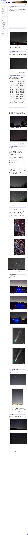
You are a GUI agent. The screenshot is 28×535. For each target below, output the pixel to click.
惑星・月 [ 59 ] (3, 18)
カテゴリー (10, 7)
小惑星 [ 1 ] (3, 26)
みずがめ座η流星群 (13, 6)
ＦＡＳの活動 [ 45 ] (3, 24)
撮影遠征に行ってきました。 (14, 274)
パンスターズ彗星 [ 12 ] (5, 22)
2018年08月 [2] (3, 34)
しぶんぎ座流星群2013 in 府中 (14, 369)
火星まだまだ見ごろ (3, 13)
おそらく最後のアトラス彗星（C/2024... (4, 7)
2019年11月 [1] (3, 31)
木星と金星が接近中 (3, 10)
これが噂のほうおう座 (13, 146)
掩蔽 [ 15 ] (2, 20)
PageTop (27, 534)
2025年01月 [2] (3, 29)
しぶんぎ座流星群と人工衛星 (14, 51)
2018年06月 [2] (3, 35)
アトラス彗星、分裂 (3, 9)
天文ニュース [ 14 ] (3, 17)
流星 (12, 7)
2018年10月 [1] (3, 33)
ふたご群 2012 (12, 414)
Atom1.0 (26, 4)
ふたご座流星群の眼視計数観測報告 (15, 75)
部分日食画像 (3, 11)
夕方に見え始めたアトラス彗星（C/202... (4, 8)
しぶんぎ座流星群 (12, 71)
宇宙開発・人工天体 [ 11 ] (4, 23)
